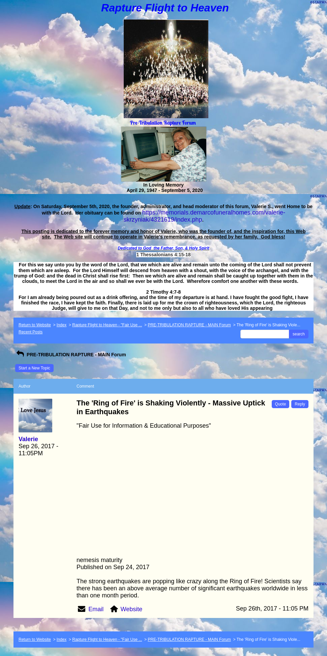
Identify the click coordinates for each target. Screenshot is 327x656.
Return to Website (35, 325)
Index (61, 325)
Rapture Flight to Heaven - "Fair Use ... (107, 325)
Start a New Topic (34, 368)
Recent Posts (30, 332)
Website (132, 609)
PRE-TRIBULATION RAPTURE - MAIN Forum (189, 325)
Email (95, 609)
